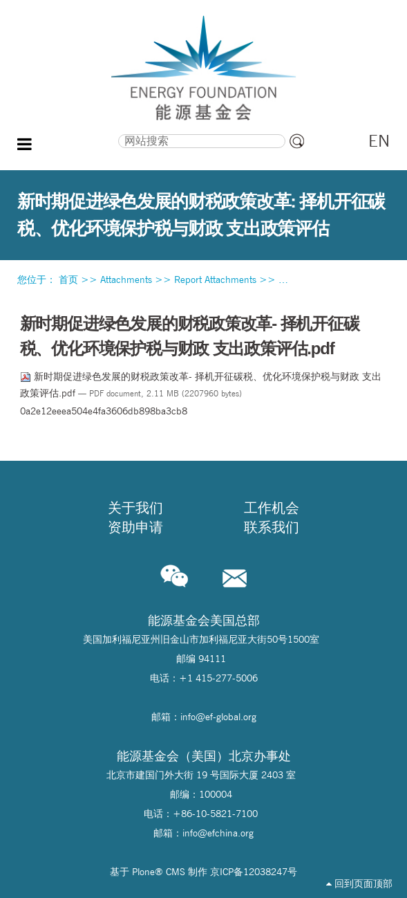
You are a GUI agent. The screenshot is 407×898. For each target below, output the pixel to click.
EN (379, 141)
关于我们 (135, 508)
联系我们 (271, 527)
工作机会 (271, 508)
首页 (68, 279)
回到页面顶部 (359, 883)
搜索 (70, 132)
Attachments (126, 279)
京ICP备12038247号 (253, 871)
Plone (143, 871)
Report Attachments (215, 279)
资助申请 (135, 527)
